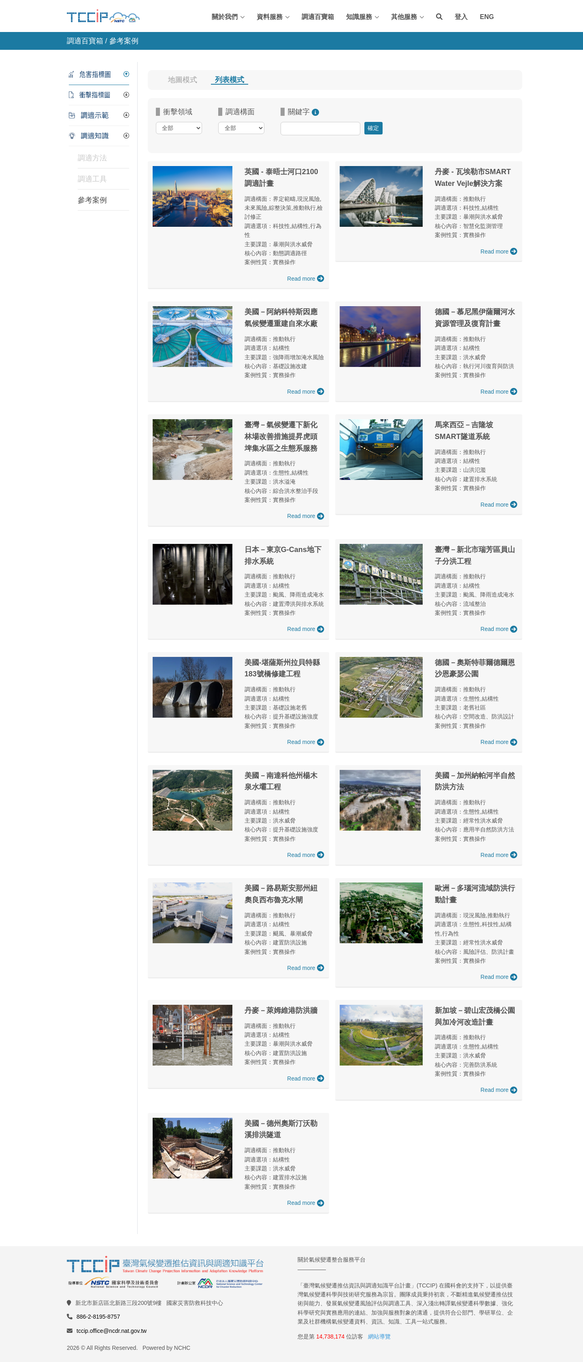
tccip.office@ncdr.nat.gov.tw (112, 1331)
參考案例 (92, 200)
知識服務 (359, 16)
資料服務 (270, 16)
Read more (305, 278)
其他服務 (404, 16)
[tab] (99, 74)
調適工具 (92, 179)
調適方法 (92, 158)
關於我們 (225, 16)
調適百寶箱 (318, 16)
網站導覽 (379, 1336)
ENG (487, 16)
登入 (461, 16)
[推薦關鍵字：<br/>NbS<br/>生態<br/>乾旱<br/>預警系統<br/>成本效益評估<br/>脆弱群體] (315, 112)
